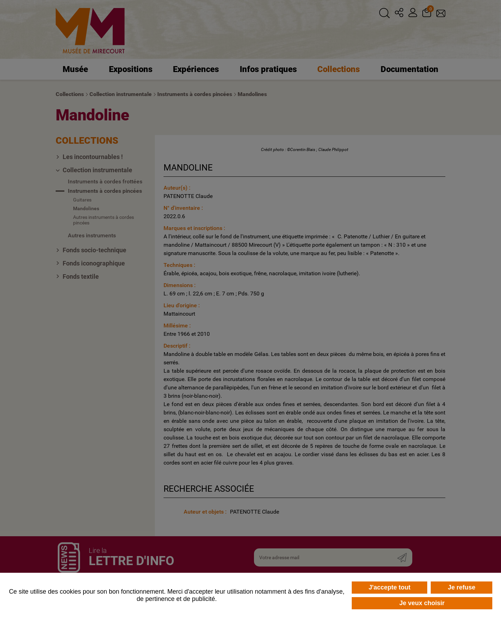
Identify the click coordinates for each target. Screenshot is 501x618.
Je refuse (461, 587)
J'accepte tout (389, 587)
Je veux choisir (422, 603)
